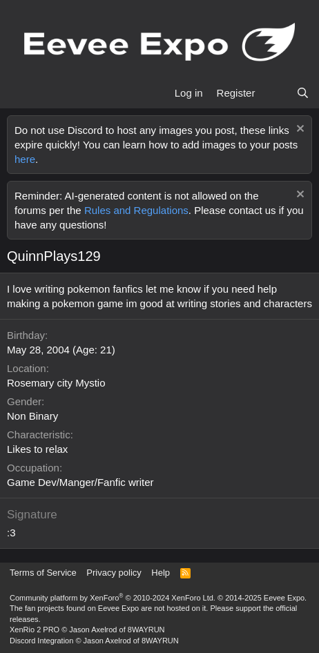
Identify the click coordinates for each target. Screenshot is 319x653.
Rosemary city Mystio (56, 383)
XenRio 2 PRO (34, 629)
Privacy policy (113, 572)
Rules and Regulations (136, 210)
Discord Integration (41, 640)
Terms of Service (43, 572)
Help (160, 572)
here (24, 159)
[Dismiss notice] (298, 130)
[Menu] (19, 93)
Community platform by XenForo (112, 598)
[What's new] (275, 93)
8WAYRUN (146, 629)
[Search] (302, 93)
